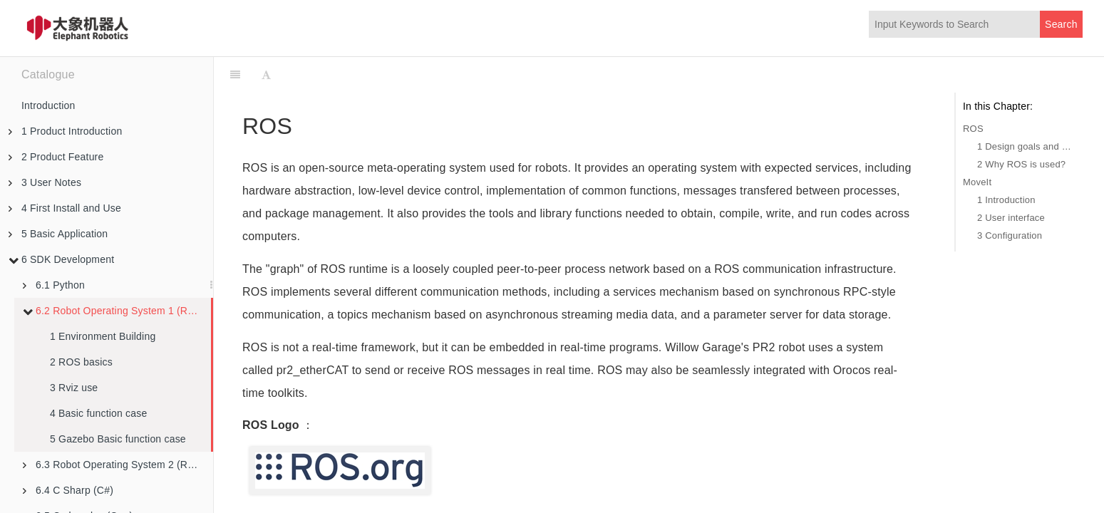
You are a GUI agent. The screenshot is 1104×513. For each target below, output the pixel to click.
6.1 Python (54, 285)
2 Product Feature (56, 156)
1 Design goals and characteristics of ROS (1026, 146)
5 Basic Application (58, 233)
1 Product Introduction (65, 131)
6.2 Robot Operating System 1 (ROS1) (117, 310)
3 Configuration (1009, 235)
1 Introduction (1006, 200)
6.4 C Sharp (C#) (68, 490)
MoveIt (977, 182)
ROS (973, 128)
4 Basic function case (99, 413)
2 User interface (1011, 217)
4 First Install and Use (65, 208)
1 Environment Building (102, 336)
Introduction (48, 105)
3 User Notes (45, 182)
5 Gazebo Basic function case (118, 439)
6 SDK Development (61, 259)
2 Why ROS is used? (1021, 164)
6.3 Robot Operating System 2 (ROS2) (117, 464)
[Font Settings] (266, 75)
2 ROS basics (81, 362)
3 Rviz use (74, 387)
